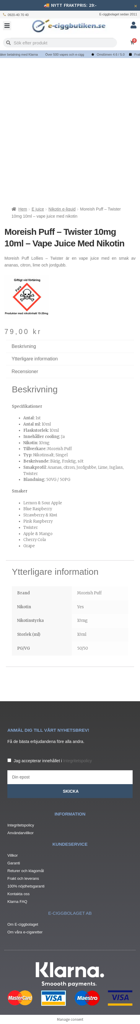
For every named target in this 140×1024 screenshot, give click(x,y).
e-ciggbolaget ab (70, 913)
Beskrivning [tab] (24, 346)
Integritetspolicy (77, 760)
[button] (7, 25)
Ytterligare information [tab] (35, 358)
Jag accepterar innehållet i (53, 760)
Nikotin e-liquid (62, 209)
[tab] (70, 371)
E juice (38, 209)
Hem (22, 209)
